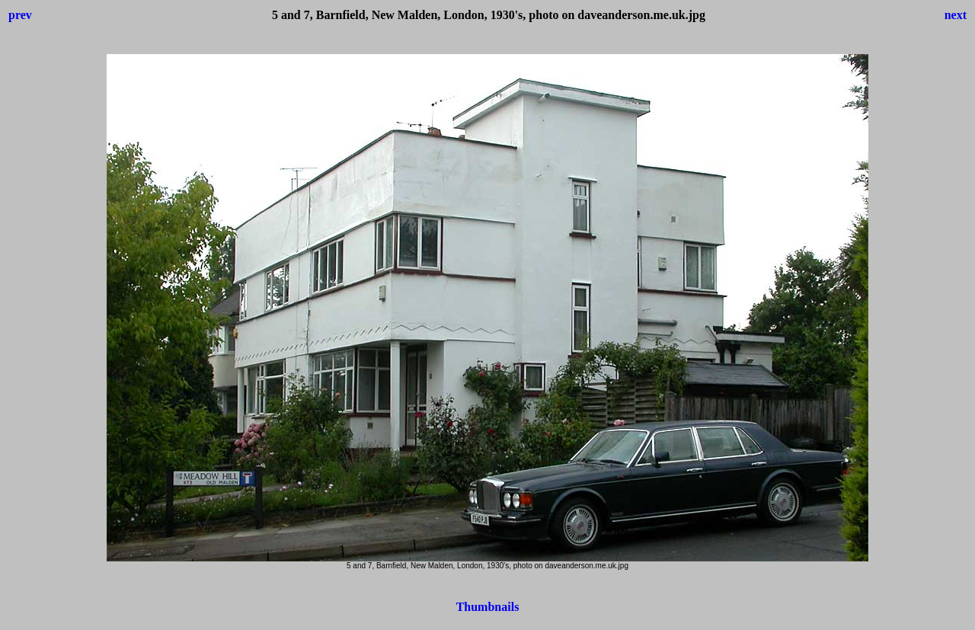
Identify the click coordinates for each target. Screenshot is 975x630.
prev (20, 14)
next (956, 14)
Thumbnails (487, 606)
